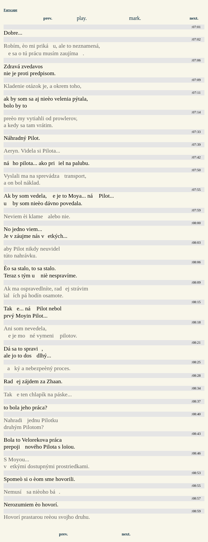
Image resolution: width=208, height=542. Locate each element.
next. (194, 18)
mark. (135, 18)
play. (82, 18)
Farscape (10, 10)
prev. (47, 18)
